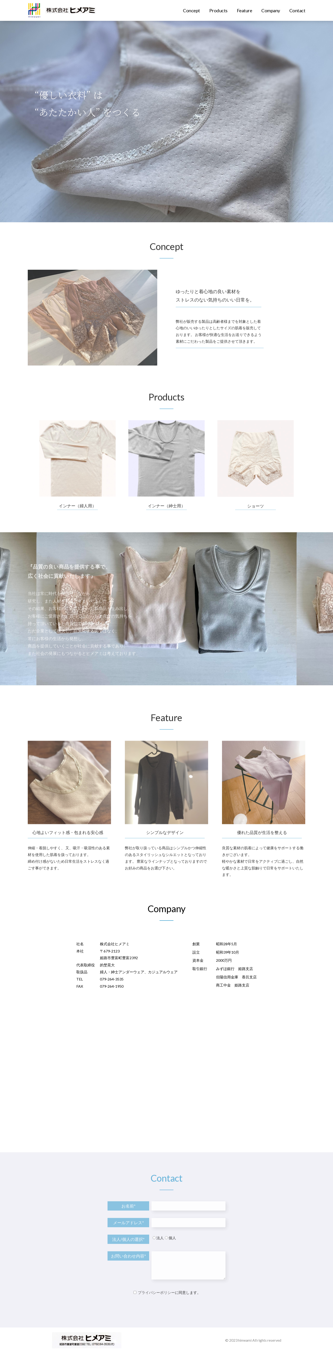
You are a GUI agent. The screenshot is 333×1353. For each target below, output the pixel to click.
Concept (191, 10)
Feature (244, 10)
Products (218, 10)
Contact (297, 10)
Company (270, 10)
